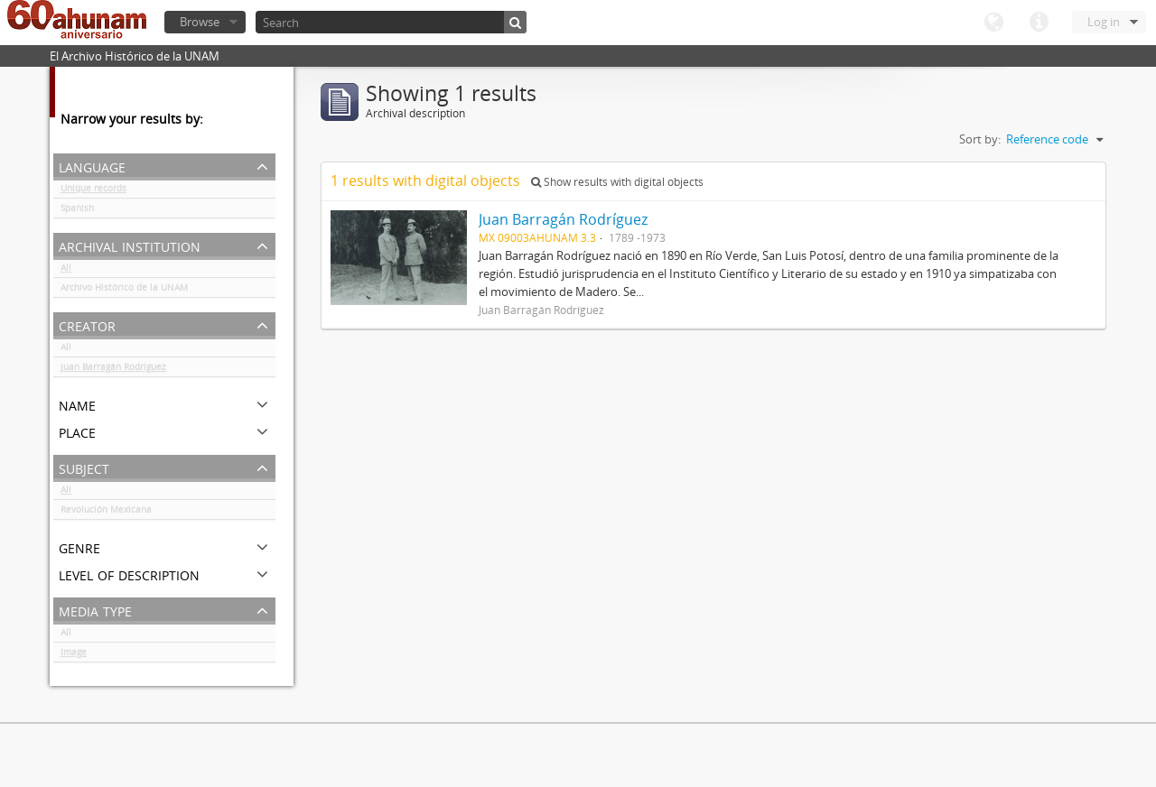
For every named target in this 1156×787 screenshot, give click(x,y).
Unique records (93, 191)
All (66, 270)
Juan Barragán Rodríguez (113, 370)
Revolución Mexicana (106, 512)
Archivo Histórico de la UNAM (124, 290)
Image (74, 655)
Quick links (1038, 22)
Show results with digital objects (617, 182)
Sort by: (980, 139)
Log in (1103, 22)
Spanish (77, 211)
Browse (199, 22)
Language (993, 22)
